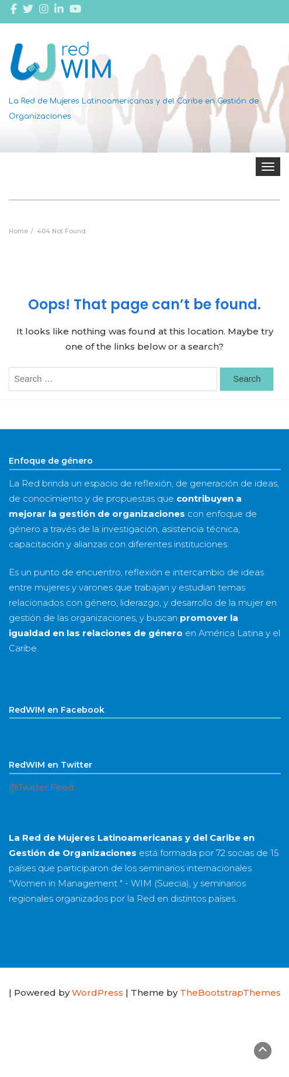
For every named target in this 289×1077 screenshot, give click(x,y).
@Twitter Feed (41, 787)
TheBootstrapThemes (230, 992)
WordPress (97, 992)
